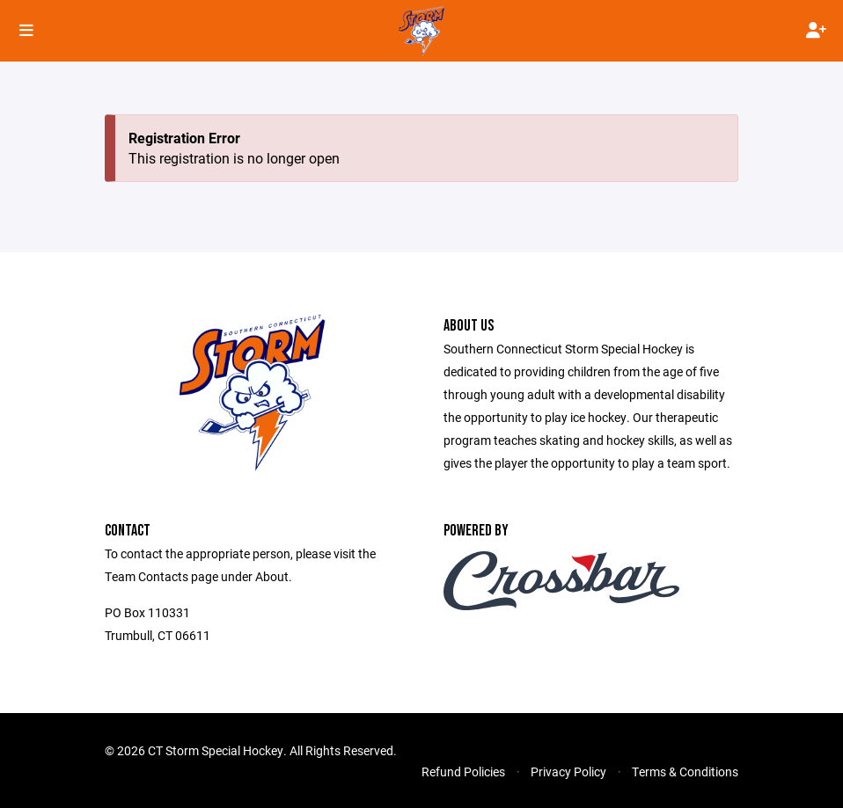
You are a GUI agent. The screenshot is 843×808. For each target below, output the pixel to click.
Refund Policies (463, 771)
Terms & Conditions (685, 771)
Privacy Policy (568, 771)
